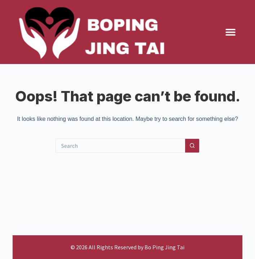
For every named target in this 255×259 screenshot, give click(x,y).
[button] (231, 32)
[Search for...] (120, 145)
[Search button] (192, 145)
